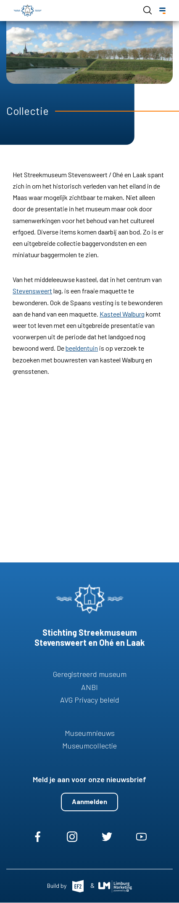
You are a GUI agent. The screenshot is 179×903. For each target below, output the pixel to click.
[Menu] (162, 11)
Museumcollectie (89, 745)
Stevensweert (32, 291)
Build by (57, 885)
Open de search (147, 10)
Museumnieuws (90, 733)
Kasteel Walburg (122, 314)
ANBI (89, 687)
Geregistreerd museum (89, 674)
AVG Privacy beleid (89, 699)
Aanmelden (89, 801)
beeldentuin (82, 348)
